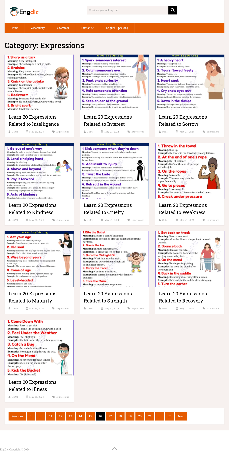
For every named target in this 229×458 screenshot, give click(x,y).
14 (80, 416)
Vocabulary (37, 28)
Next (181, 416)
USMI (15, 131)
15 (90, 416)
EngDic (4, 449)
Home (14, 28)
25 (169, 416)
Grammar (63, 28)
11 (50, 416)
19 (130, 416)
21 (150, 416)
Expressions (62, 131)
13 (70, 416)
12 (60, 416)
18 (120, 416)
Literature (87, 28)
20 (140, 416)
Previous (17, 416)
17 (110, 416)
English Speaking (117, 28)
